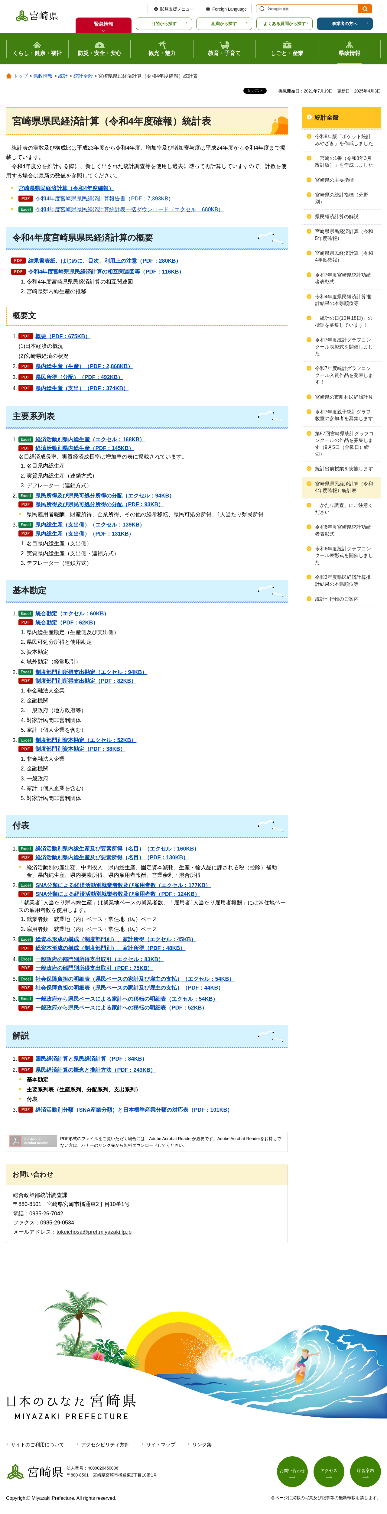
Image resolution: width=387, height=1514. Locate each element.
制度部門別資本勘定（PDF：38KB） (80, 749)
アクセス (328, 1470)
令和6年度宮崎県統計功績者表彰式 (343, 530)
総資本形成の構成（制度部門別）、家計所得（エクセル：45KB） (115, 939)
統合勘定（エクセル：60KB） (72, 614)
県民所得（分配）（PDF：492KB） (79, 377)
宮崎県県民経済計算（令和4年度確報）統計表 (344, 487)
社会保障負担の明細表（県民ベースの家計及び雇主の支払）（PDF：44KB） (129, 988)
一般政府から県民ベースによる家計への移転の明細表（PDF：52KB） (121, 1008)
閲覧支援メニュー (177, 9)
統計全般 (83, 76)
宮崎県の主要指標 (334, 180)
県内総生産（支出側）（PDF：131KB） (84, 534)
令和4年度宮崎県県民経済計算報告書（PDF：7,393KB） (104, 199)
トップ (20, 76)
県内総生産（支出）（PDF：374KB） (81, 388)
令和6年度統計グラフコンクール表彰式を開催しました (344, 555)
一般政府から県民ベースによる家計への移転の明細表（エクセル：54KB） (126, 999)
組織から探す (224, 23)
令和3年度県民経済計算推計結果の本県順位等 (343, 580)
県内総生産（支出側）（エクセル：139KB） (90, 525)
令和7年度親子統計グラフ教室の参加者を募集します (344, 415)
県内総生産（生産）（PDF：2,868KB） (84, 366)
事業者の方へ (344, 23)
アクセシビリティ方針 (105, 1444)
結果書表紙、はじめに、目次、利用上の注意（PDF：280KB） (104, 261)
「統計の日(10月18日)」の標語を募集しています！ (343, 321)
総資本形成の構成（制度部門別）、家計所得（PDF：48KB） (110, 948)
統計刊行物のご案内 (337, 598)
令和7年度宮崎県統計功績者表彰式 (343, 278)
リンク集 (202, 1444)
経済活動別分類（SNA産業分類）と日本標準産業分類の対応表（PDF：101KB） (134, 1110)
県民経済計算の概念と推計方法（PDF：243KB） (95, 1070)
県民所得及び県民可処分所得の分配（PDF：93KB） (99, 504)
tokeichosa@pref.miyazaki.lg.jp (94, 1232)
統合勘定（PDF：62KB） (66, 623)
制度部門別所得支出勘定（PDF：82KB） (85, 681)
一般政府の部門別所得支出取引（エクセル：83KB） (99, 959)
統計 (63, 76)
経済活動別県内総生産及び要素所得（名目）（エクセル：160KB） (117, 849)
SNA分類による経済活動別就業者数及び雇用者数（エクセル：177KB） (123, 885)
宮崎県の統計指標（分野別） (341, 198)
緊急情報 (103, 24)
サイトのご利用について (37, 1444)
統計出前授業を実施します (344, 468)
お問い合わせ (292, 1470)
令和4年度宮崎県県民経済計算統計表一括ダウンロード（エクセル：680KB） (129, 209)
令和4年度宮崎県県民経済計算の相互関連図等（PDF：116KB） (106, 272)
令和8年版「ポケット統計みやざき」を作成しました (344, 140)
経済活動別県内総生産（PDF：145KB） (84, 448)
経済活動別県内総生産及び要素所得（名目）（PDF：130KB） (111, 857)
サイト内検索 (261, 9)
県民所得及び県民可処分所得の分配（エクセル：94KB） (104, 496)
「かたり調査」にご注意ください (344, 508)
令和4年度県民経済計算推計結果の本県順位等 (343, 300)
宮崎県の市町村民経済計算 (344, 397)
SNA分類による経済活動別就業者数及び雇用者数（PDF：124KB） (117, 894)
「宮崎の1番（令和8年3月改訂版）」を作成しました (344, 161)
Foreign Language (229, 9)
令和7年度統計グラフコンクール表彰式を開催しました (344, 346)
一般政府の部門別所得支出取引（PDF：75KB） (94, 968)
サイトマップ (160, 1444)
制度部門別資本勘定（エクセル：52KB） (85, 740)
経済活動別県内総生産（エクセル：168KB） (90, 439)
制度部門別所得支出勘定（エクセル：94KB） (91, 672)
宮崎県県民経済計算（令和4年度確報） (344, 256)
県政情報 (43, 76)
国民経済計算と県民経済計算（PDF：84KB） (91, 1059)
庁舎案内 (365, 1470)
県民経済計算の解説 (337, 216)
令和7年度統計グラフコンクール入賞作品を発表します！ (344, 375)
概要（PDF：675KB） (62, 336)
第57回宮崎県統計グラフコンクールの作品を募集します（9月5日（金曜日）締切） (344, 443)
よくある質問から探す (284, 23)
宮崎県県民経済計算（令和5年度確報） (344, 235)
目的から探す (164, 23)
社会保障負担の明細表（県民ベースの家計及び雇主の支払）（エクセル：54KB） (134, 979)
